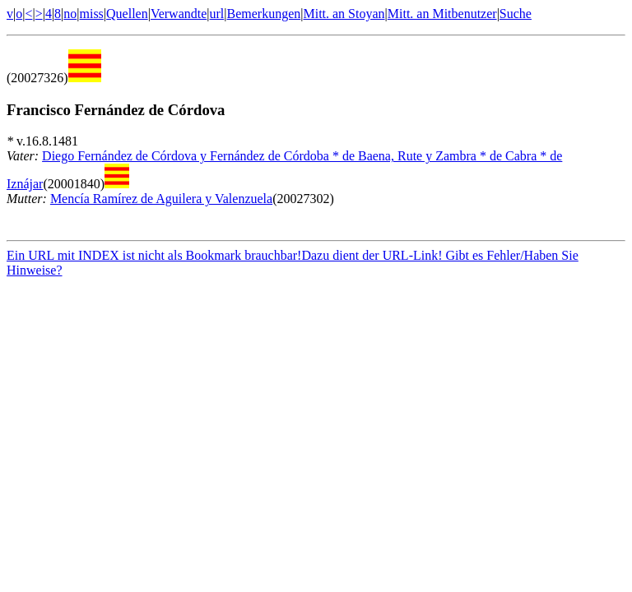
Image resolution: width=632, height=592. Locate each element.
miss (91, 14)
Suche (516, 14)
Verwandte (179, 14)
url (217, 14)
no (70, 14)
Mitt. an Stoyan (343, 14)
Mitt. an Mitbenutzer (442, 14)
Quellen (127, 14)
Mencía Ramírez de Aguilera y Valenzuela (161, 199)
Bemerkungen (264, 14)
